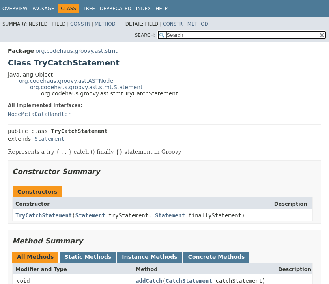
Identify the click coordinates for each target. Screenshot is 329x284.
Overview (15, 8)
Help (161, 8)
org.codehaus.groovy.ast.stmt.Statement (86, 87)
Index (143, 8)
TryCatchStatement (43, 215)
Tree (89, 8)
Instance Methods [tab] (149, 257)
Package (43, 8)
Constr (80, 24)
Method (105, 24)
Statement (49, 139)
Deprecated (115, 8)
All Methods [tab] (35, 257)
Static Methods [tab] (87, 257)
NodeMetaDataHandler (39, 114)
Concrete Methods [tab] (216, 257)
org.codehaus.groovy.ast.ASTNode (66, 81)
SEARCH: (145, 35)
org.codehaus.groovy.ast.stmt (76, 51)
